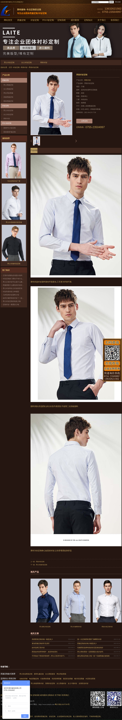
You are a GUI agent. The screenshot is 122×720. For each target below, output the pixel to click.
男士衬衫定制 (9, 62)
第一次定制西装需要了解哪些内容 (89, 639)
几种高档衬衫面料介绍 (11, 295)
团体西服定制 (8, 101)
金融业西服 (23, 679)
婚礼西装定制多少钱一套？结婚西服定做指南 (93, 656)
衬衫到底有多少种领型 (11, 291)
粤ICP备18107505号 (62, 704)
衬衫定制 (35, 20)
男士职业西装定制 (25, 674)
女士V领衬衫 (72, 683)
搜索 (111, 2)
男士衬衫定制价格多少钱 (12, 301)
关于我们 (101, 20)
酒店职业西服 (68, 679)
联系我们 (65, 695)
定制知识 (88, 20)
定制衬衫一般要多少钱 (11, 304)
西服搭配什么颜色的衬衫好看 (13, 285)
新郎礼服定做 (39, 674)
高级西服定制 (8, 97)
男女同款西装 (61, 674)
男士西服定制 (8, 85)
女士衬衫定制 (26, 62)
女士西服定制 (8, 89)
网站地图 (118, 2)
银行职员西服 (79, 679)
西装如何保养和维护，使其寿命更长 (45, 652)
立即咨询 (84, 121)
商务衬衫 (43, 62)
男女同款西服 (8, 93)
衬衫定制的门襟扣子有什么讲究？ (15, 279)
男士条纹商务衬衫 (37, 683)
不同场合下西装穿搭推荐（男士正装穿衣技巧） (49, 656)
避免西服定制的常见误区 (41, 643)
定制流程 (61, 20)
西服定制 (21, 20)
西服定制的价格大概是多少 (87, 643)
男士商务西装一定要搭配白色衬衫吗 (90, 652)
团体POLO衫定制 (9, 128)
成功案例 (75, 20)
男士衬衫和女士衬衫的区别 (12, 288)
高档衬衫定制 (50, 683)
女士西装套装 (50, 674)
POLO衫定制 (48, 20)
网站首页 (8, 20)
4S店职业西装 (90, 679)
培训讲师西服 (56, 679)
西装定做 (83, 716)
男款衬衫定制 (40, 561)
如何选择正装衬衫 (38, 647)
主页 (10, 67)
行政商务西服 (45, 679)
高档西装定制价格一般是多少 (42, 639)
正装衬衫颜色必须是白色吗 (12, 275)
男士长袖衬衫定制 (41, 565)
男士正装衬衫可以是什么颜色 (13, 282)
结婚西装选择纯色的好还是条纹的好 (90, 647)
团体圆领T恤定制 (9, 132)
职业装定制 (67, 716)
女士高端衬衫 (61, 683)
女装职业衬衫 (83, 683)
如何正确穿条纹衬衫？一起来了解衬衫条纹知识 (20, 298)
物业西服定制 (34, 679)
